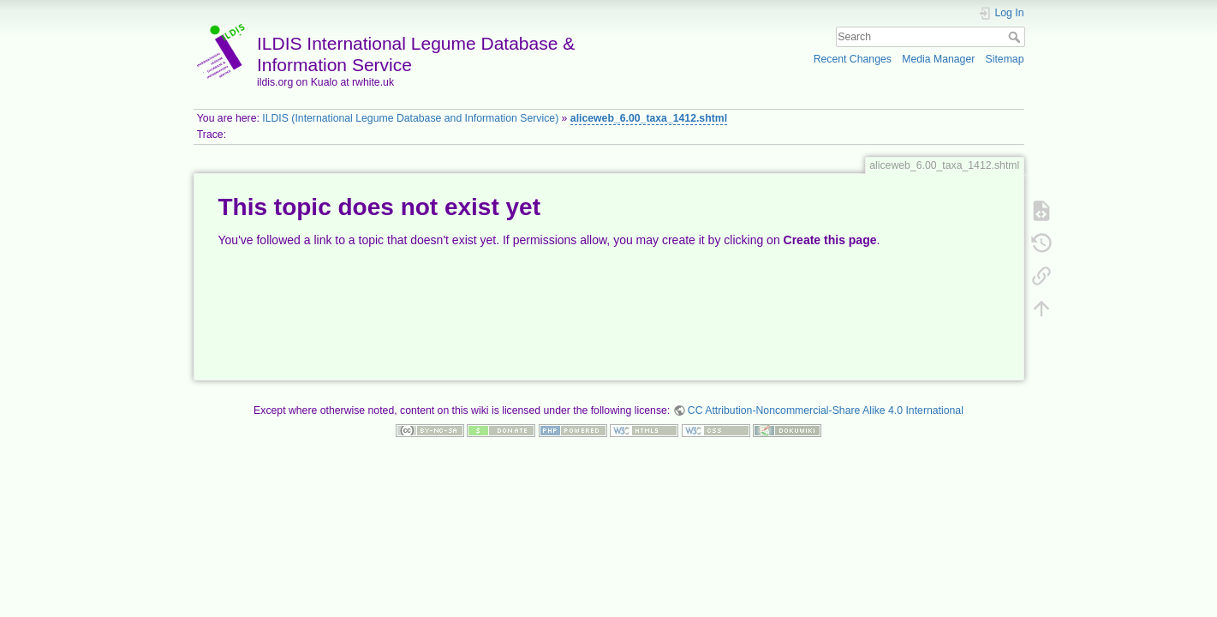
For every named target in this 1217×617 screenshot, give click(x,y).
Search (1016, 37)
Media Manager (938, 59)
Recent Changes (853, 59)
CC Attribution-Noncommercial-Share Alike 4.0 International (825, 410)
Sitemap (1005, 59)
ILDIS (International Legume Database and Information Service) (410, 118)
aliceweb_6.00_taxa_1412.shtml (648, 118)
